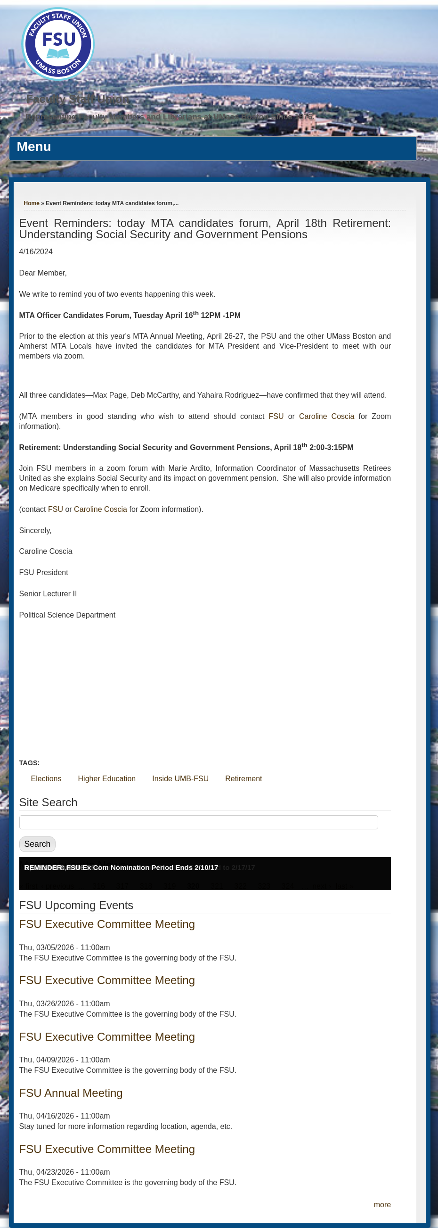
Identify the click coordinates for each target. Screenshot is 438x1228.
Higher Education (107, 779)
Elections (46, 779)
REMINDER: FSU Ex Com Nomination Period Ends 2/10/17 (121, 867)
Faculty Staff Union (77, 98)
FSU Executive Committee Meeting (107, 924)
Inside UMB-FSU (180, 779)
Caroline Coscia (329, 416)
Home (32, 203)
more (382, 1205)
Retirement (243, 779)
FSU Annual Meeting (71, 1092)
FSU (278, 416)
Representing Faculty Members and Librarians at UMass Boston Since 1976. (170, 116)
